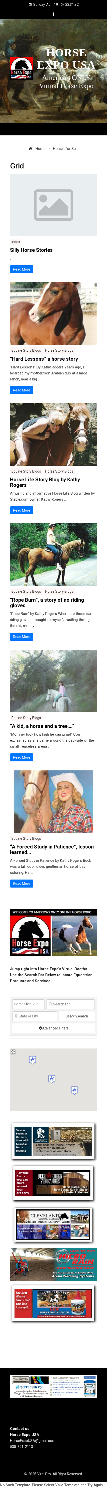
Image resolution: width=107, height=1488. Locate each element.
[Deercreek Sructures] (53, 1183)
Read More (21, 269)
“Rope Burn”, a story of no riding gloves (47, 602)
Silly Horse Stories (31, 250)
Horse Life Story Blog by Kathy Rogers (45, 482)
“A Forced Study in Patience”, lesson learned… (52, 849)
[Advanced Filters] (53, 1028)
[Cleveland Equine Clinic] (53, 1225)
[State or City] (34, 1016)
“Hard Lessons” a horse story (44, 359)
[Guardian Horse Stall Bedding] (53, 1141)
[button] (52, 1079)
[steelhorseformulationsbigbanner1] (53, 1386)
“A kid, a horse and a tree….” (42, 726)
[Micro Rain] (53, 1264)
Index (16, 242)
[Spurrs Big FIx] (53, 1303)
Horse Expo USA (66, 58)
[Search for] (70, 1004)
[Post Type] (28, 1004)
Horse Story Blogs (59, 350)
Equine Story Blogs (26, 350)
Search (77, 1016)
